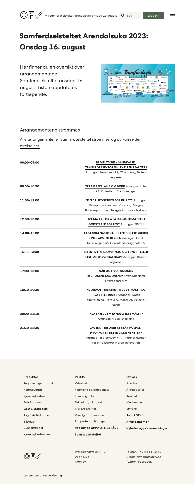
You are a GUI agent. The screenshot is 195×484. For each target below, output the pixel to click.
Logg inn (153, 16)
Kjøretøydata (33, 390)
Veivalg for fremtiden (89, 415)
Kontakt (131, 396)
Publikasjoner (33, 402)
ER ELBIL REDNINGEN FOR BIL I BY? (109, 200)
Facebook (145, 462)
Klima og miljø (84, 396)
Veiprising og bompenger (92, 390)
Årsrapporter (135, 390)
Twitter (131, 462)
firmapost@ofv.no (149, 457)
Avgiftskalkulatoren (37, 415)
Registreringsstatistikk (39, 383)
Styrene (131, 409)
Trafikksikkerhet (85, 409)
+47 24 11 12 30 (149, 452)
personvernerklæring (48, 475)
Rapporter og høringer (90, 421)
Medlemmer (134, 402)
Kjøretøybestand (35, 396)
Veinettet (81, 383)
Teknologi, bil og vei (88, 402)
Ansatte (131, 383)
